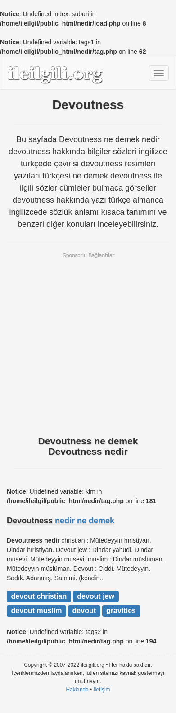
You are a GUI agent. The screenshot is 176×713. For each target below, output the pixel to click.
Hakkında (77, 690)
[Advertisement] (88, 343)
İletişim (102, 690)
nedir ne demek (84, 520)
